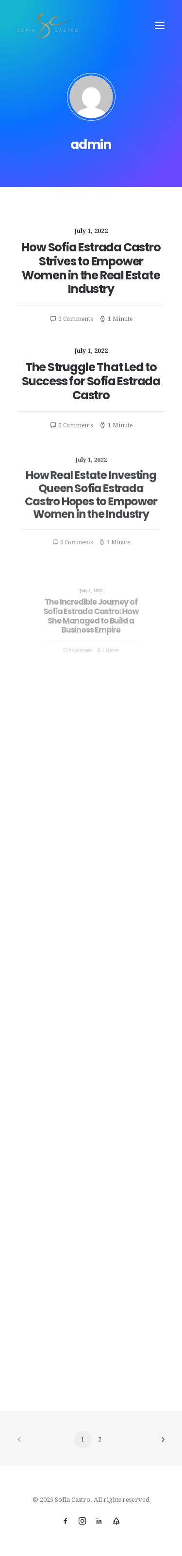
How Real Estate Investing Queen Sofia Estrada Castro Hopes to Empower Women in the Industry (91, 496)
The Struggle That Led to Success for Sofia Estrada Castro (91, 381)
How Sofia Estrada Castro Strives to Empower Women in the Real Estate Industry (90, 268)
